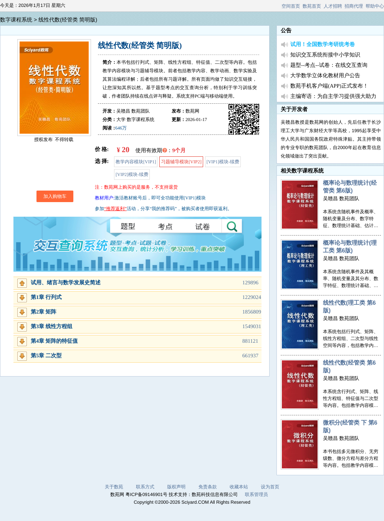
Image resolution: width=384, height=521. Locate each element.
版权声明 (176, 486)
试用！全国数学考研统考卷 (322, 45)
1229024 (251, 297)
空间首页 (290, 6)
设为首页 (270, 486)
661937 (250, 356)
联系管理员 (256, 494)
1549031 (251, 327)
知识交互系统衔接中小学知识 (325, 55)
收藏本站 (239, 486)
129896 (250, 283)
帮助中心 (375, 6)
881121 (250, 341)
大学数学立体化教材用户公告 (325, 76)
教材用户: (104, 198)
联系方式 (145, 486)
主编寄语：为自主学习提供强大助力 (333, 97)
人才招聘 (333, 6)
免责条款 (208, 486)
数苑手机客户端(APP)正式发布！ (329, 86)
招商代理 (353, 6)
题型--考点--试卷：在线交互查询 (328, 65)
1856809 (251, 312)
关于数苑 (114, 486)
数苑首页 (312, 6)
